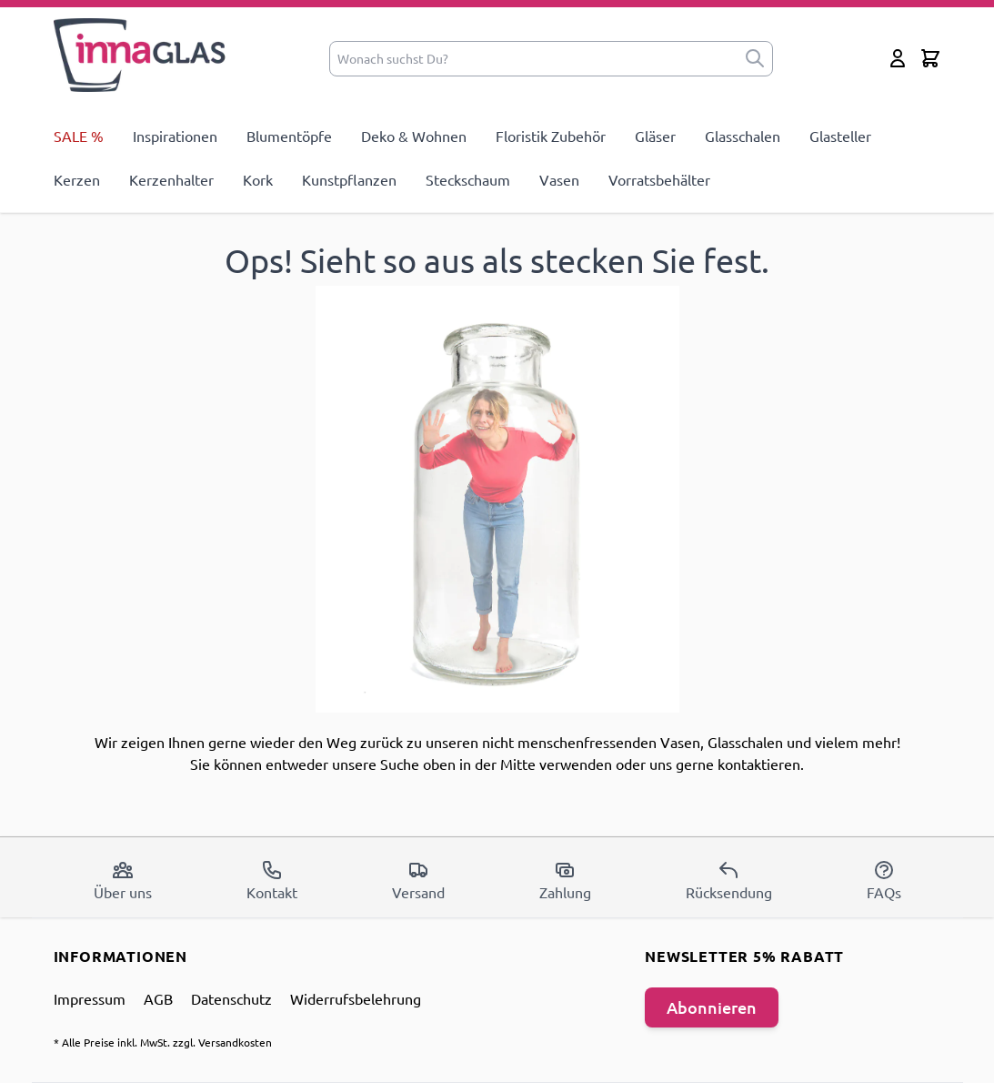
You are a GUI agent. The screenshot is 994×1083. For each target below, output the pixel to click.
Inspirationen (175, 136)
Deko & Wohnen (414, 136)
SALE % (79, 136)
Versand (418, 880)
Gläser (655, 136)
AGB (158, 998)
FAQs (884, 880)
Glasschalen (742, 136)
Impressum (90, 998)
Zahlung (565, 880)
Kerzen (77, 179)
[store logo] (140, 55)
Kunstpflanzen (349, 179)
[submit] (755, 58)
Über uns (123, 880)
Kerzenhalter (171, 179)
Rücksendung (729, 880)
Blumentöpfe (289, 136)
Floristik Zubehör (551, 136)
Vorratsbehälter (659, 179)
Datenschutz (231, 998)
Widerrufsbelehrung (355, 998)
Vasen (559, 179)
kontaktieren (759, 763)
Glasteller (840, 136)
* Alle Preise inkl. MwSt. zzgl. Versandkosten (163, 1042)
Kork (258, 179)
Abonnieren (712, 1007)
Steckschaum (468, 179)
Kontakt (271, 880)
